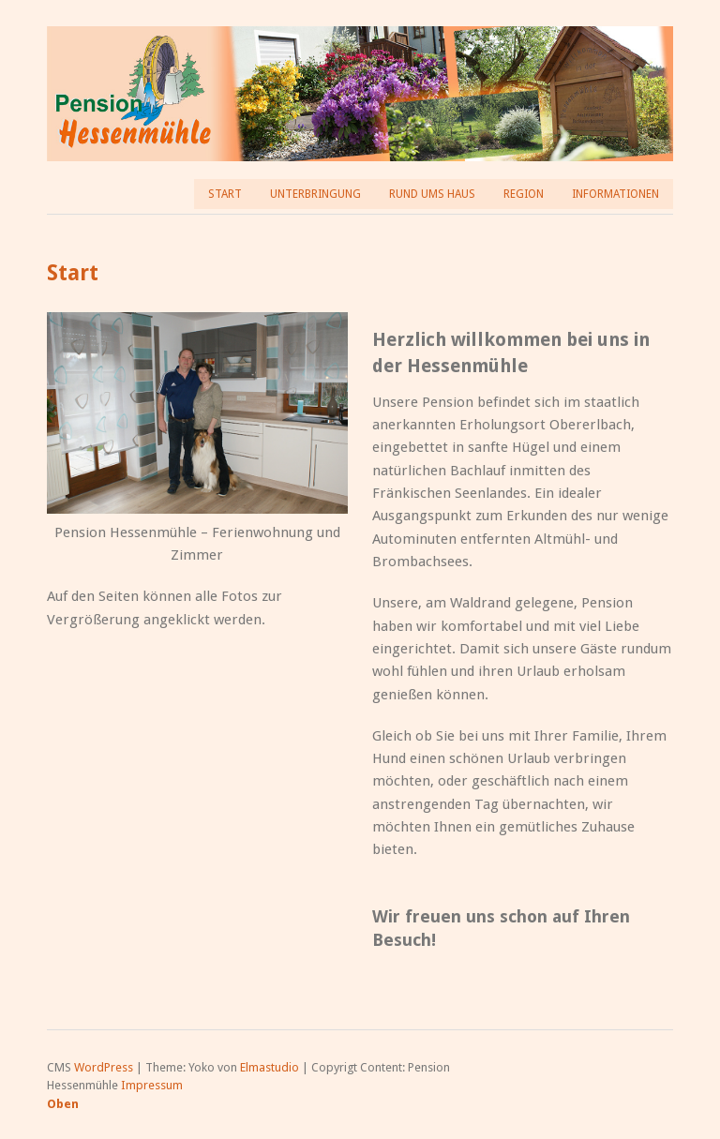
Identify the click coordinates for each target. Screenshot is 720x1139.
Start (225, 194)
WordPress (103, 1067)
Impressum (152, 1085)
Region (523, 194)
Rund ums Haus (432, 194)
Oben (63, 1104)
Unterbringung (315, 194)
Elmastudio (269, 1067)
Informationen (615, 194)
